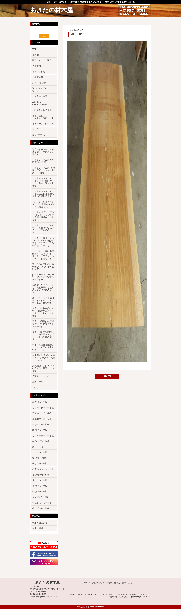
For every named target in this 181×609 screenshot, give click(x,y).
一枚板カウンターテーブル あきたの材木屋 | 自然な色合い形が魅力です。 (43, 182)
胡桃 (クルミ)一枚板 (41, 419)
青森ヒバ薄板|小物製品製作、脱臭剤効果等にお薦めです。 (43, 324)
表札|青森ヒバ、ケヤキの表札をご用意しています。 (43, 368)
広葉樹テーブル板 (40, 376)
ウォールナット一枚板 (43, 408)
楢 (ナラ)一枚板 (39, 463)
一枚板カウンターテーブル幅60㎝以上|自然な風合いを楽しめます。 (43, 193)
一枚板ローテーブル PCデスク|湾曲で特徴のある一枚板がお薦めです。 (43, 229)
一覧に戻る (107, 376)
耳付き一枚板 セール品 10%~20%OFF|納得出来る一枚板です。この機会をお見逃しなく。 (43, 242)
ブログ (35, 129)
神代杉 (35, 387)
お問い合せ (134, 594)
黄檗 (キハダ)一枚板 (41, 413)
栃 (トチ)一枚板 (39, 491)
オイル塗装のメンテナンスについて (43, 116)
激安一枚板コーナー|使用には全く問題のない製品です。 (43, 152)
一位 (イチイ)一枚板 (41, 502)
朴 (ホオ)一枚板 (39, 452)
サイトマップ (146, 594)
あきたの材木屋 (51, 10)
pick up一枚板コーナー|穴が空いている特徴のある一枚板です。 (43, 277)
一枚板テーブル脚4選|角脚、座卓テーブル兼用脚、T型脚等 (43, 170)
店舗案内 (36, 66)
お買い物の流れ (39, 83)
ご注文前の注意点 (40, 96)
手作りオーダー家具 (42, 60)
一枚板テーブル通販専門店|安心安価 (43, 161)
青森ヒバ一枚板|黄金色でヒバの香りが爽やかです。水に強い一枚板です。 (43, 312)
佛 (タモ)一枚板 (39, 480)
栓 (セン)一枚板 (39, 430)
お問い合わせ (38, 71)
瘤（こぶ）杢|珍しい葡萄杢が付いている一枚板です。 (43, 266)
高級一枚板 (37, 382)
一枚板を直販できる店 (43, 110)
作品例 (35, 55)
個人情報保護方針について (141, 597)
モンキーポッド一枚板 (43, 436)
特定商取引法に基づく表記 (118, 597)
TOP (34, 49)
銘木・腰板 (37, 528)
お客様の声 (37, 77)
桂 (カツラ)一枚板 (40, 424)
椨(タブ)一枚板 (39, 458)
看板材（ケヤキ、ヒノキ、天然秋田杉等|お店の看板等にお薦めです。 (43, 289)
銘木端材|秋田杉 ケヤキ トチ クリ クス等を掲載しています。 (43, 358)
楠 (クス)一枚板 (39, 402)
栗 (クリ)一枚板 (39, 486)
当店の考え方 (38, 135)
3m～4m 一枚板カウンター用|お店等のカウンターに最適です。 (43, 204)
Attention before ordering (39, 103)
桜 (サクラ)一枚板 (40, 475)
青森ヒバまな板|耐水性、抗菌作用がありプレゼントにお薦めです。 (43, 336)
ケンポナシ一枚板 (40, 497)
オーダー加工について (43, 123)
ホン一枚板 (37, 447)
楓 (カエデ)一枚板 (40, 441)
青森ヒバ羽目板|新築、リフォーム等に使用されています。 (43, 347)
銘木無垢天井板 (39, 523)
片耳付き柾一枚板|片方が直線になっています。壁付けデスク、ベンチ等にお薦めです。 (43, 255)
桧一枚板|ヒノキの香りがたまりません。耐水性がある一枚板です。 (43, 300)
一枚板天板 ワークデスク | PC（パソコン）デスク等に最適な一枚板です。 (43, 216)
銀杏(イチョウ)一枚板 (42, 469)
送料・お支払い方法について (43, 89)
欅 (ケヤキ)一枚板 (40, 508)
